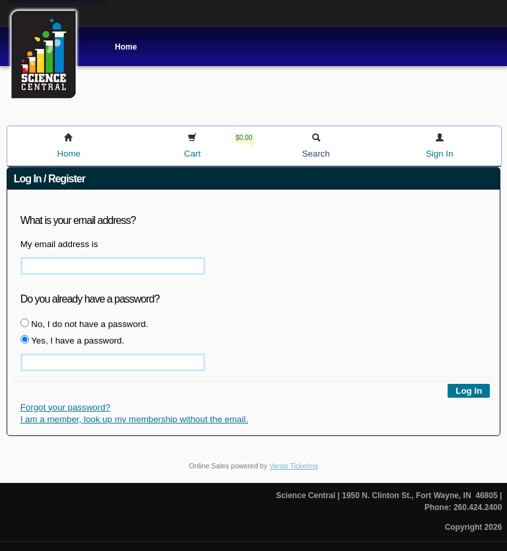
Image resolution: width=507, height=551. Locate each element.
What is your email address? (78, 220)
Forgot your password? (65, 407)
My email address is (59, 244)
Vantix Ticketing (293, 466)
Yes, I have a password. (72, 340)
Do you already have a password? (90, 299)
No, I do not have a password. (84, 323)
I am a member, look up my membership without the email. (134, 419)
